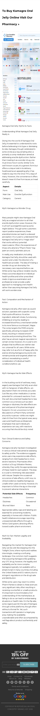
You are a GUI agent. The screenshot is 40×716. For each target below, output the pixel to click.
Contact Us (18, 676)
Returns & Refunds (15, 690)
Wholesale (28, 676)
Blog (20, 679)
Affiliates (27, 679)
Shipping (28, 690)
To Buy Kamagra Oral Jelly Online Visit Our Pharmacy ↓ (17, 17)
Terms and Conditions (20, 686)
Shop (9, 676)
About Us (12, 679)
